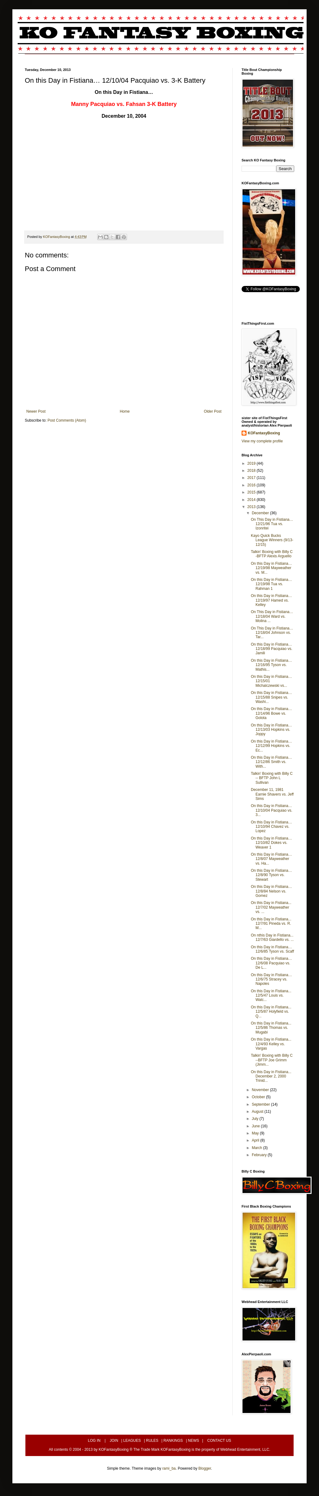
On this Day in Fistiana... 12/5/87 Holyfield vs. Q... (271, 1011)
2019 (252, 463)
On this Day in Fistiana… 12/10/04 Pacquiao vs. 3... (271, 810)
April (256, 1140)
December (261, 513)
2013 (252, 507)
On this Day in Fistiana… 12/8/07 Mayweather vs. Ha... (271, 859)
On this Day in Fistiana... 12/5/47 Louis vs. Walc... (271, 995)
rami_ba (169, 1468)
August (258, 1111)
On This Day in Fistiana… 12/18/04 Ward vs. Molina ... (272, 616)
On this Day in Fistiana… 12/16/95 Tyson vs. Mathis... (271, 665)
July (256, 1119)
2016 (252, 485)
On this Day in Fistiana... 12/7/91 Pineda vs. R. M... (271, 923)
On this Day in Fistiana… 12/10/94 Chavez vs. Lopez (271, 826)
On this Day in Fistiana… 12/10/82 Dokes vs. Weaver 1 (271, 842)
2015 (252, 492)
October (259, 1097)
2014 (252, 500)
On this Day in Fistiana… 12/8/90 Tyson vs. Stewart (271, 875)
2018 (252, 470)
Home (125, 411)
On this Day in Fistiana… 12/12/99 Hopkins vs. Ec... (271, 745)
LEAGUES (132, 1440)
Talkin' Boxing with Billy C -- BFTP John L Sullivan (272, 778)
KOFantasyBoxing (264, 433)
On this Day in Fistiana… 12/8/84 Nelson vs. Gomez (271, 891)
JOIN (114, 1440)
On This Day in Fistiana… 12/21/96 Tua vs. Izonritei (272, 524)
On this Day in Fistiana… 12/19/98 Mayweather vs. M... (271, 568)
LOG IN (94, 1440)
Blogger (205, 1468)
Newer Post (36, 411)
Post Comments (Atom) (66, 420)
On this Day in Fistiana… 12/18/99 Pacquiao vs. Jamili (271, 649)
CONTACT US (219, 1440)
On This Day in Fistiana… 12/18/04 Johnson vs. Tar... (272, 632)
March (257, 1148)
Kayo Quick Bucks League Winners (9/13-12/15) (272, 540)
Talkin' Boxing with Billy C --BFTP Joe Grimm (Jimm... (272, 1060)
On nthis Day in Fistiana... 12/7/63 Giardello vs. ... (272, 937)
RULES (152, 1440)
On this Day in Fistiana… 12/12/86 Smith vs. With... (271, 762)
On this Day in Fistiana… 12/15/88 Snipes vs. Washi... (271, 697)
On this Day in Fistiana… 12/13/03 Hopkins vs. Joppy (271, 729)
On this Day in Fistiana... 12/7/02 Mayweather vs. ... (271, 907)
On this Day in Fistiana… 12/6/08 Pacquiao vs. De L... (271, 963)
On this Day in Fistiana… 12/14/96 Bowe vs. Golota (271, 713)
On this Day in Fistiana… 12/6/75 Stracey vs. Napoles (271, 979)
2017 (252, 478)
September (261, 1104)
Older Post (212, 411)
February (260, 1155)
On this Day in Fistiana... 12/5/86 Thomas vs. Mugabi (271, 1027)
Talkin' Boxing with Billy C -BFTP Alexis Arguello (272, 554)
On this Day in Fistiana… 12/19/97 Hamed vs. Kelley (271, 600)
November (261, 1090)
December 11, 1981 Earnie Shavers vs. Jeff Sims (272, 794)
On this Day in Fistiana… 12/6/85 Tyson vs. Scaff (272, 949)
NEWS (193, 1440)
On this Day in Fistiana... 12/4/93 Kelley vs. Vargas (271, 1044)
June (256, 1126)
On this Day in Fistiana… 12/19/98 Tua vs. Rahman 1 (271, 584)
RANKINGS (173, 1440)
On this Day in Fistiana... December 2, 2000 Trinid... (271, 1076)
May (256, 1133)
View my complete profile (262, 441)
